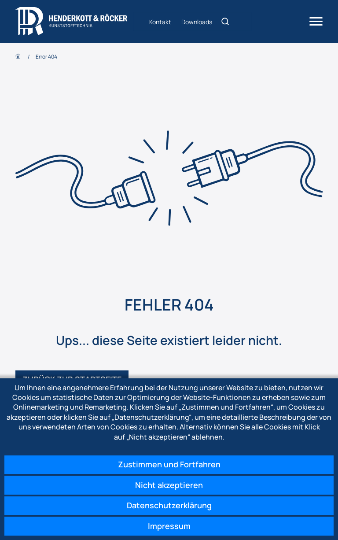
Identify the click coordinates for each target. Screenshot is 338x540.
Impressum (169, 526)
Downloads (196, 21)
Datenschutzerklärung (169, 505)
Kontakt (160, 21)
